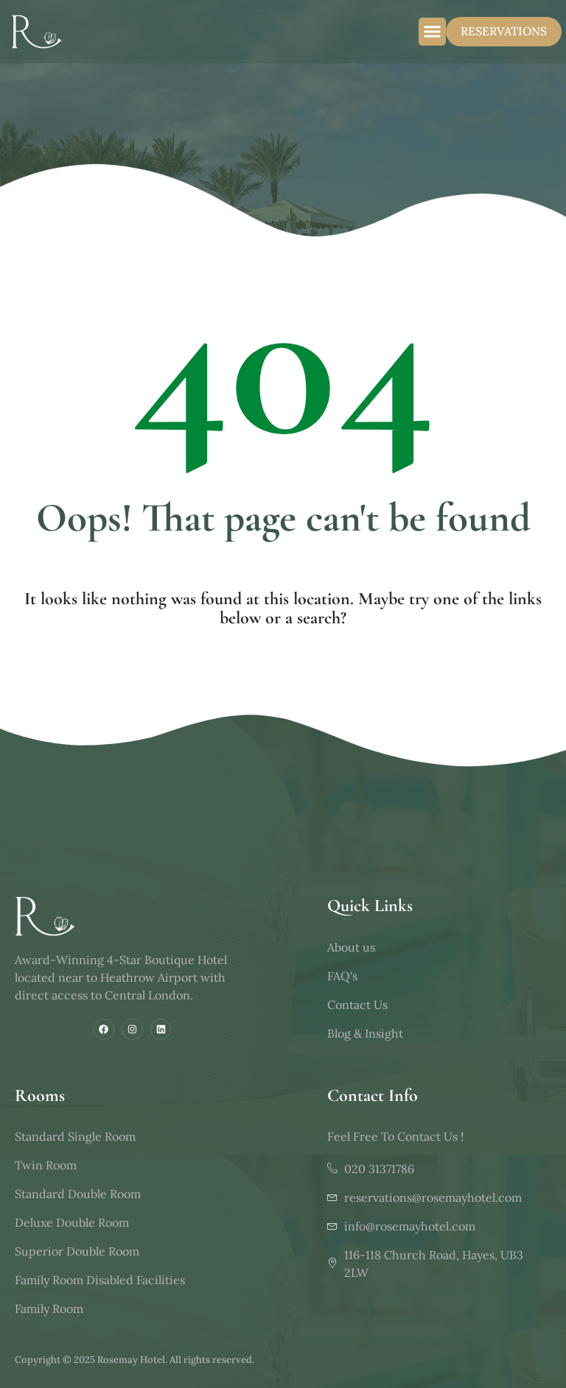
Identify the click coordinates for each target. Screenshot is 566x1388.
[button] (433, 32)
